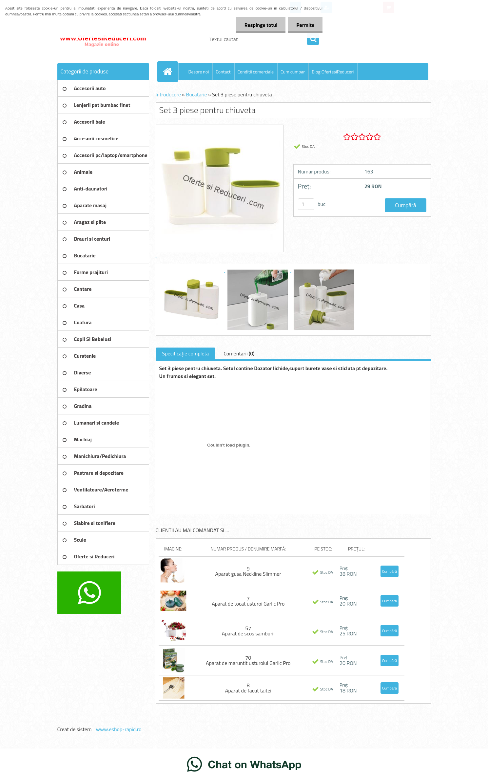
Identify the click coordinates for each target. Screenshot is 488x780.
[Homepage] (170, 71)
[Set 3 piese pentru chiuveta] (192, 270)
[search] (313, 39)
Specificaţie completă (185, 353)
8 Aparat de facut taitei (248, 687)
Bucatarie (196, 94)
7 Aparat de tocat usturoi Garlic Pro (248, 601)
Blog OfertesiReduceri (333, 71)
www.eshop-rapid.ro (119, 729)
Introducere (168, 94)
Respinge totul (260, 25)
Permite (305, 25)
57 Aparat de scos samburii (248, 630)
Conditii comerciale (256, 71)
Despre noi (198, 71)
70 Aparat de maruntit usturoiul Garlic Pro (248, 660)
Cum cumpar (293, 71)
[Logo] (102, 39)
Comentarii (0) (239, 353)
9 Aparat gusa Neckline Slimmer (248, 571)
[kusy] (306, 204)
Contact (223, 71)
